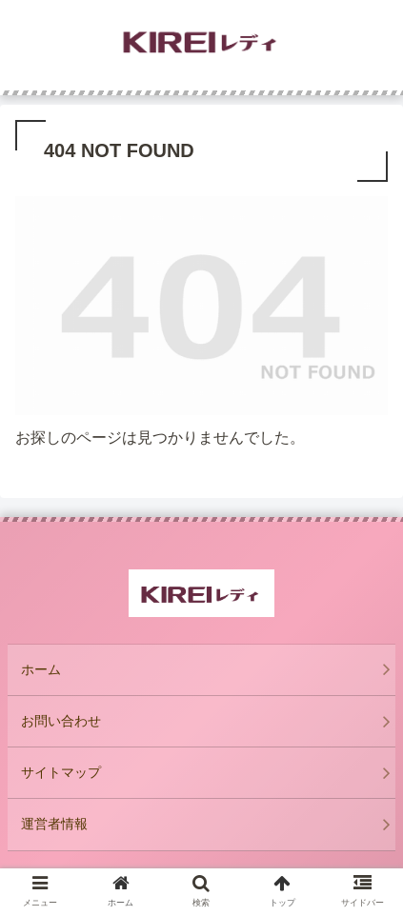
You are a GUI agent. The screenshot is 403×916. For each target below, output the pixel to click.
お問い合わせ (61, 720)
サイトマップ (61, 772)
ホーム (41, 669)
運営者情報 (54, 823)
